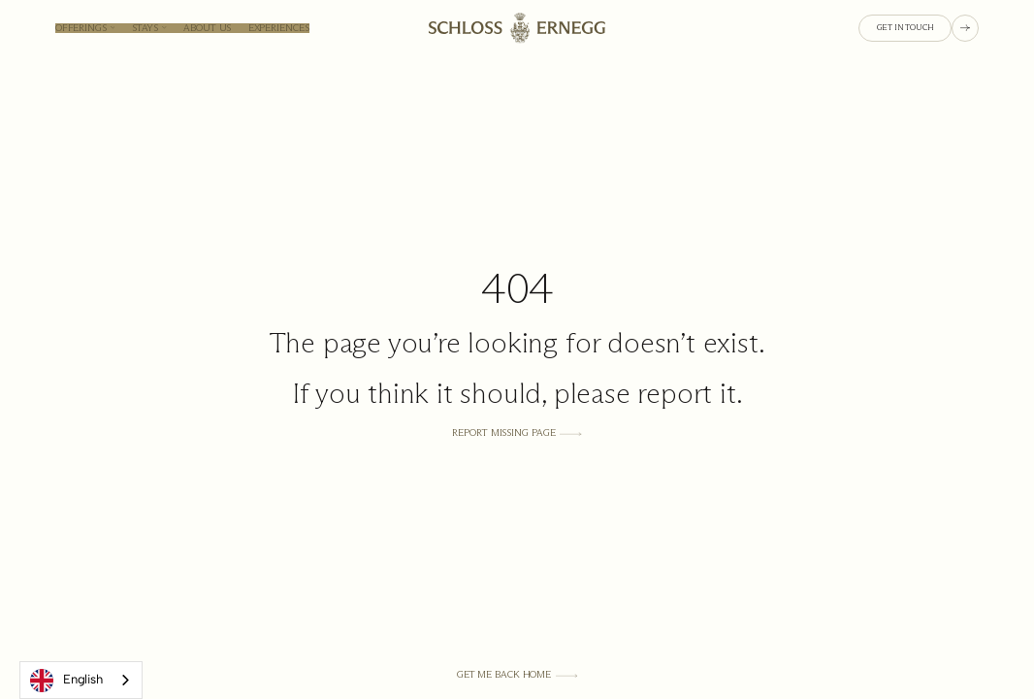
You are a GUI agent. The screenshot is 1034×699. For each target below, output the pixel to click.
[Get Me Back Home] (517, 674)
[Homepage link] (517, 28)
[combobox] (81, 680)
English (66, 680)
